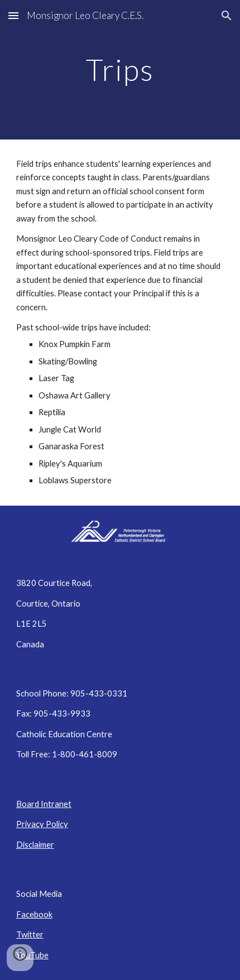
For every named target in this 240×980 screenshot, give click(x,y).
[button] (13, 15)
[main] (120, 69)
